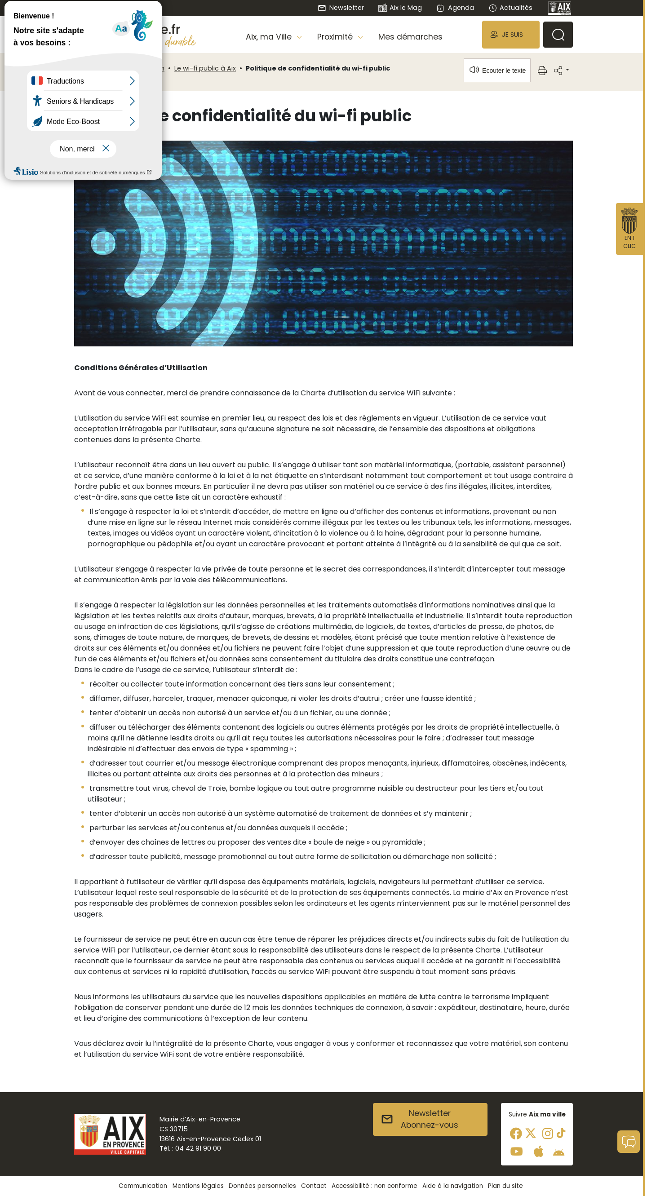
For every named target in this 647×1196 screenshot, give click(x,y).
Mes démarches (410, 36)
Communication (137, 68)
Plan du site (505, 1186)
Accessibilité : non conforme (374, 1186)
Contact (314, 1186)
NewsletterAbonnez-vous (419, 1119)
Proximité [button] (336, 36)
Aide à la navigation (452, 1186)
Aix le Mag (400, 8)
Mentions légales (198, 1186)
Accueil (89, 68)
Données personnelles (262, 1186)
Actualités (510, 7)
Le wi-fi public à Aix (205, 68)
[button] (511, 34)
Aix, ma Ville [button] (270, 36)
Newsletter (340, 7)
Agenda (455, 7)
